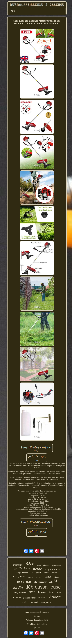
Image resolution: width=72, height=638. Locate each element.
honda (46, 572)
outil (25, 602)
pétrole (35, 602)
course (39, 565)
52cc (30, 563)
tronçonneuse (19, 592)
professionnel (29, 597)
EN (35, 628)
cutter (48, 576)
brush (59, 593)
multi (32, 592)
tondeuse (30, 577)
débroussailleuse (43, 586)
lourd (51, 592)
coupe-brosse (22, 573)
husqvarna (46, 602)
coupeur (19, 576)
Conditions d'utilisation (37, 624)
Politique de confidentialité (37, 620)
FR (39, 628)
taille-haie (22, 569)
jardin (18, 587)
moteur (42, 597)
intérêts (54, 573)
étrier (39, 577)
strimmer (40, 582)
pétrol (38, 573)
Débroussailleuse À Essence (37, 612)
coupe (17, 597)
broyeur (42, 592)
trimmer (57, 577)
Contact (37, 616)
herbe (37, 569)
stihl (53, 581)
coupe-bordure (52, 569)
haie (32, 573)
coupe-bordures (56, 565)
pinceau (46, 565)
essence (24, 581)
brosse (55, 596)
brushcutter (18, 565)
